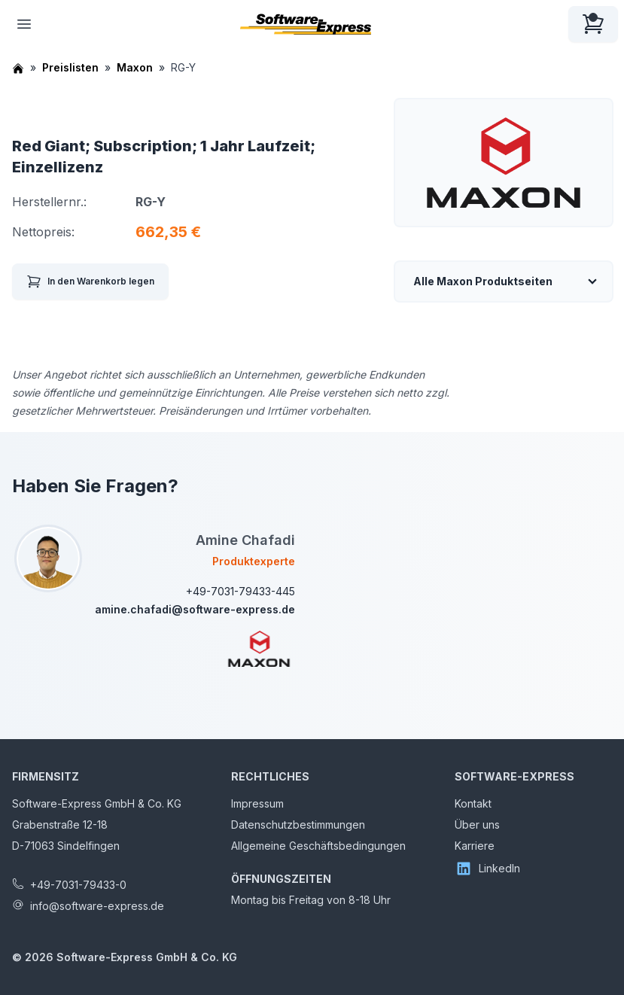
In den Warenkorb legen (90, 281)
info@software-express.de (97, 905)
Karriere (475, 845)
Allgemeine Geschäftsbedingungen (318, 845)
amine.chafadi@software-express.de (195, 609)
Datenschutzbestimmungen (298, 824)
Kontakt (473, 803)
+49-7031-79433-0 (78, 884)
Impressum (257, 803)
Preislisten (70, 67)
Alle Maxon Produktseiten (482, 281)
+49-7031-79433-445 (240, 591)
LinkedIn (487, 869)
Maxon (135, 67)
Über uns (477, 824)
